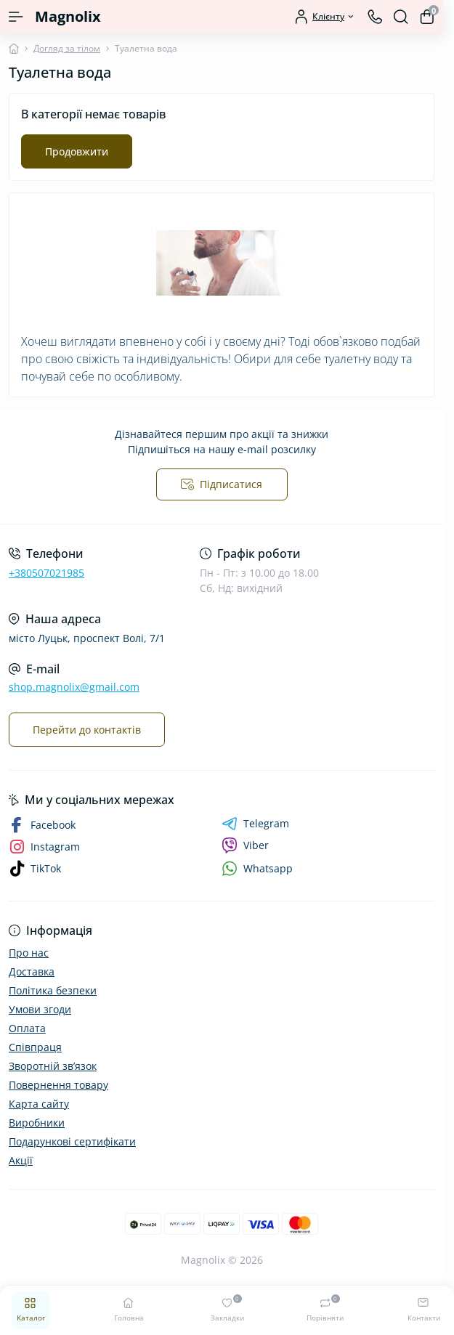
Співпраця (35, 1047)
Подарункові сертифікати (72, 1141)
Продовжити (76, 151)
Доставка (31, 971)
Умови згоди (40, 1009)
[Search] (401, 16)
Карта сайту (39, 1104)
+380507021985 (46, 573)
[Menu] (16, 17)
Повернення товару (58, 1085)
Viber (245, 845)
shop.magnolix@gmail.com (74, 687)
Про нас (29, 952)
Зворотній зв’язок (53, 1066)
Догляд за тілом (66, 48)
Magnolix (68, 16)
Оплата (27, 1028)
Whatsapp (257, 868)
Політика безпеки (53, 990)
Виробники (37, 1122)
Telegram (255, 823)
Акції (21, 1160)
